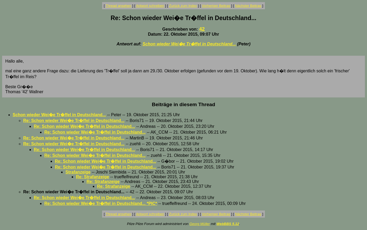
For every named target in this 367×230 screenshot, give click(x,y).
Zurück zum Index (183, 6)
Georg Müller (199, 224)
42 (202, 29)
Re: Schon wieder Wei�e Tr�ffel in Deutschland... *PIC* (100, 203)
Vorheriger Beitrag (216, 6)
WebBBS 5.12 (227, 224)
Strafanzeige (77, 172)
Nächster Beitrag (248, 6)
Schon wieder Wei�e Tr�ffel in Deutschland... (189, 44)
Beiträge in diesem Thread (183, 104)
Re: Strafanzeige (92, 177)
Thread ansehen (118, 6)
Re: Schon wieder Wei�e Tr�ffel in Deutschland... (74, 120)
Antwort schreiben (150, 6)
